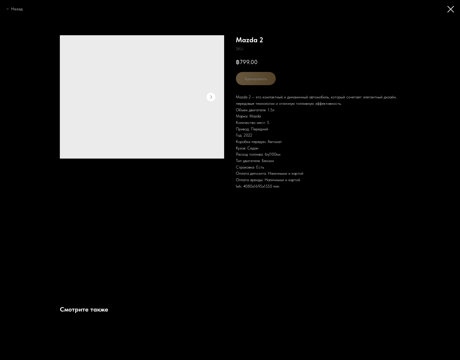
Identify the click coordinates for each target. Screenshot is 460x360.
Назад (17, 8)
